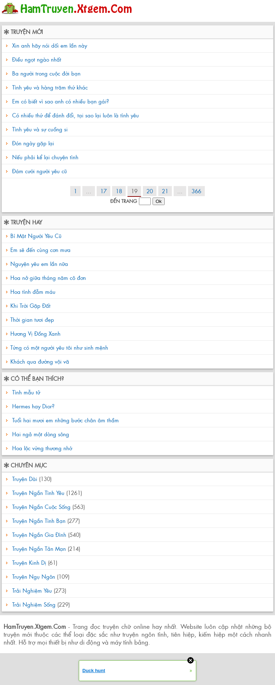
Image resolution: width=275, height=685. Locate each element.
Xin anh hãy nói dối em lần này (49, 45)
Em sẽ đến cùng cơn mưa (40, 250)
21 (165, 191)
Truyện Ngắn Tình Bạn (39, 520)
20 (149, 191)
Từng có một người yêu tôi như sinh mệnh (59, 347)
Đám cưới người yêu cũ (39, 171)
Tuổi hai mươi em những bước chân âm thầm (64, 420)
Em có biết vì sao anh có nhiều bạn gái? (60, 101)
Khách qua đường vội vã (39, 361)
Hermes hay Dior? (32, 406)
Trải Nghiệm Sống (34, 604)
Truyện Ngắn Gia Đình (39, 534)
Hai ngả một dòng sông (39, 434)
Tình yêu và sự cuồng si (40, 129)
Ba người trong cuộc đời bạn (46, 73)
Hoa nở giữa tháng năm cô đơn (48, 277)
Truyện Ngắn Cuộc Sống (41, 506)
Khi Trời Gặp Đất (30, 305)
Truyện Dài (24, 479)
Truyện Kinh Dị (29, 562)
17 (103, 191)
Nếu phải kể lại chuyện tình (45, 157)
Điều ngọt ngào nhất (36, 59)
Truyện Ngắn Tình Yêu (38, 493)
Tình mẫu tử (25, 392)
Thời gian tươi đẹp (32, 319)
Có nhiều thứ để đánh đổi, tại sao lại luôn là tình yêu (75, 115)
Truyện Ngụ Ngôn (33, 576)
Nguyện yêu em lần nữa (39, 263)
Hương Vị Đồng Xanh (35, 333)
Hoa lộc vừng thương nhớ (41, 448)
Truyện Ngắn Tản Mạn (39, 548)
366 (196, 191)
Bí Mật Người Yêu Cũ (36, 236)
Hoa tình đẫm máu (33, 291)
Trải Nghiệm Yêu (32, 590)
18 (119, 191)
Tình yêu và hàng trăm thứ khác (50, 87)
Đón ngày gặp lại (33, 143)
